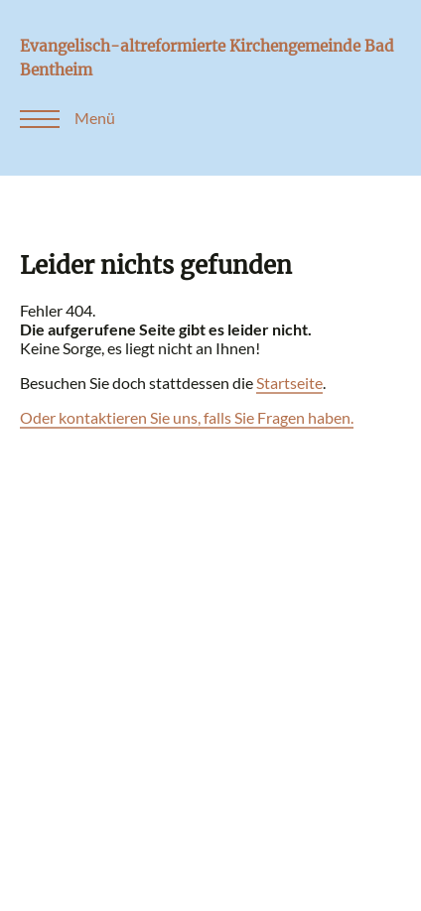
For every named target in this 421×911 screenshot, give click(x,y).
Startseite (289, 382)
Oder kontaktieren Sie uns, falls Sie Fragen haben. (186, 417)
